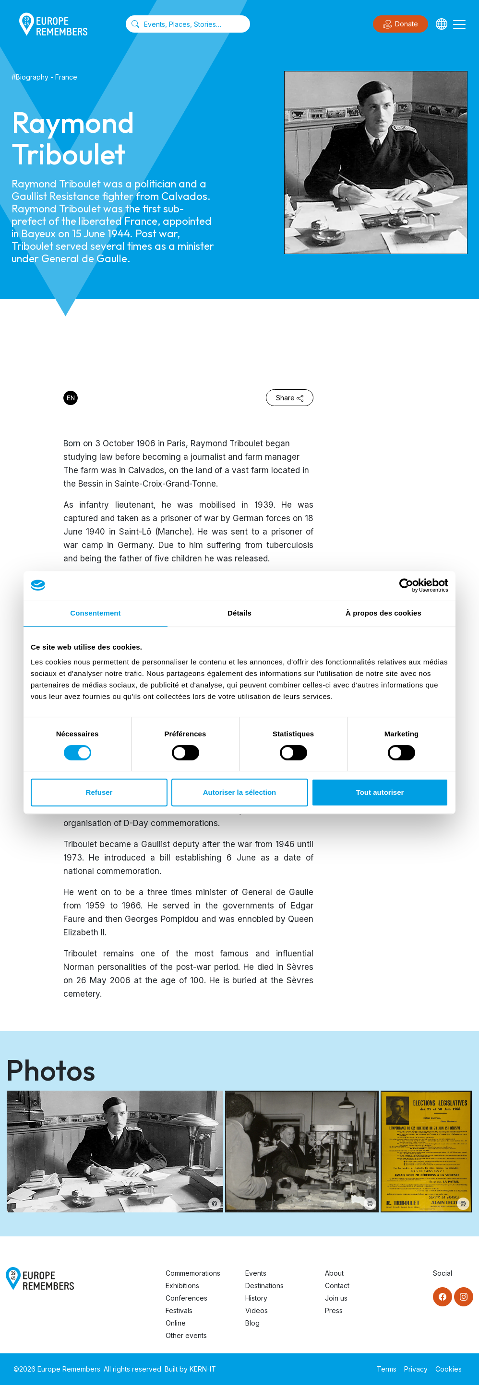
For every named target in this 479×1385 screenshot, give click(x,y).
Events (255, 1273)
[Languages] (441, 24)
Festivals (179, 1310)
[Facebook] (442, 1296)
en (71, 398)
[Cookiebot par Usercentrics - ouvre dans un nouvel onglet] (406, 585)
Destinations (264, 1285)
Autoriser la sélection (239, 792)
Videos (256, 1310)
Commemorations (193, 1273)
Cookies (448, 1369)
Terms (386, 1369)
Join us (336, 1298)
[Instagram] (463, 1296)
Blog (252, 1323)
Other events (186, 1335)
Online (176, 1323)
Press (334, 1310)
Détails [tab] (239, 613)
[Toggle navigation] (459, 24)
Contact (337, 1285)
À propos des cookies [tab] (383, 613)
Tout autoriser (380, 792)
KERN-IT (203, 1369)
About (334, 1273)
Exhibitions (182, 1285)
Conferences (186, 1298)
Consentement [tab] (95, 613)
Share (289, 398)
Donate (400, 24)
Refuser (99, 792)
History (256, 1298)
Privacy (416, 1369)
